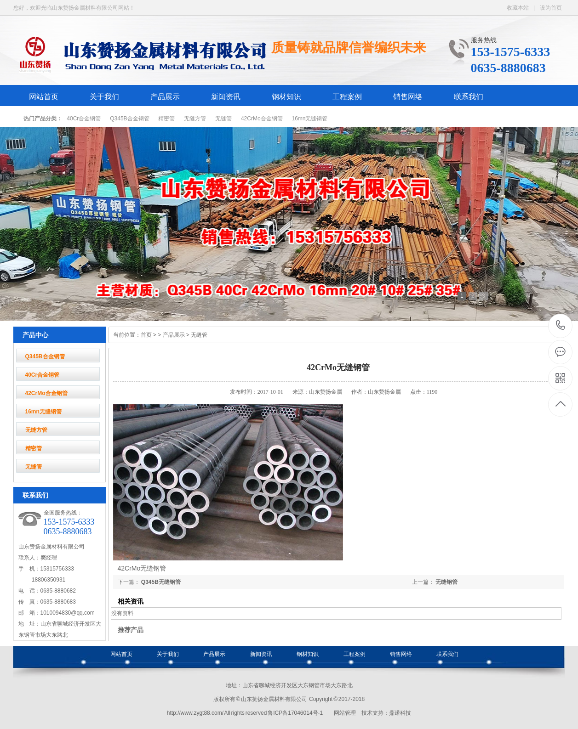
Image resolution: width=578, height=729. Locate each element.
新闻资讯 (225, 97)
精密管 (166, 118)
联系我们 (468, 97)
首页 (146, 335)
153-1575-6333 (561, 326)
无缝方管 (195, 118)
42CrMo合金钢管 (262, 118)
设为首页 (551, 8)
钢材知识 (286, 97)
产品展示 (165, 97)
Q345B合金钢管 (129, 118)
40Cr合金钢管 (84, 118)
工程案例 (347, 97)
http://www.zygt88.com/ (195, 713)
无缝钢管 (446, 582)
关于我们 (104, 97)
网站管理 (345, 713)
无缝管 (223, 118)
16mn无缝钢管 (309, 118)
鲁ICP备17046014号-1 (295, 713)
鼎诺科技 (400, 713)
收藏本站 (518, 8)
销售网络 (408, 97)
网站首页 (43, 97)
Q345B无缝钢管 (161, 582)
